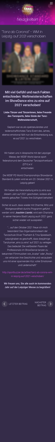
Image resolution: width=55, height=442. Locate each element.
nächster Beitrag (44, 304)
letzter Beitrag (14, 304)
